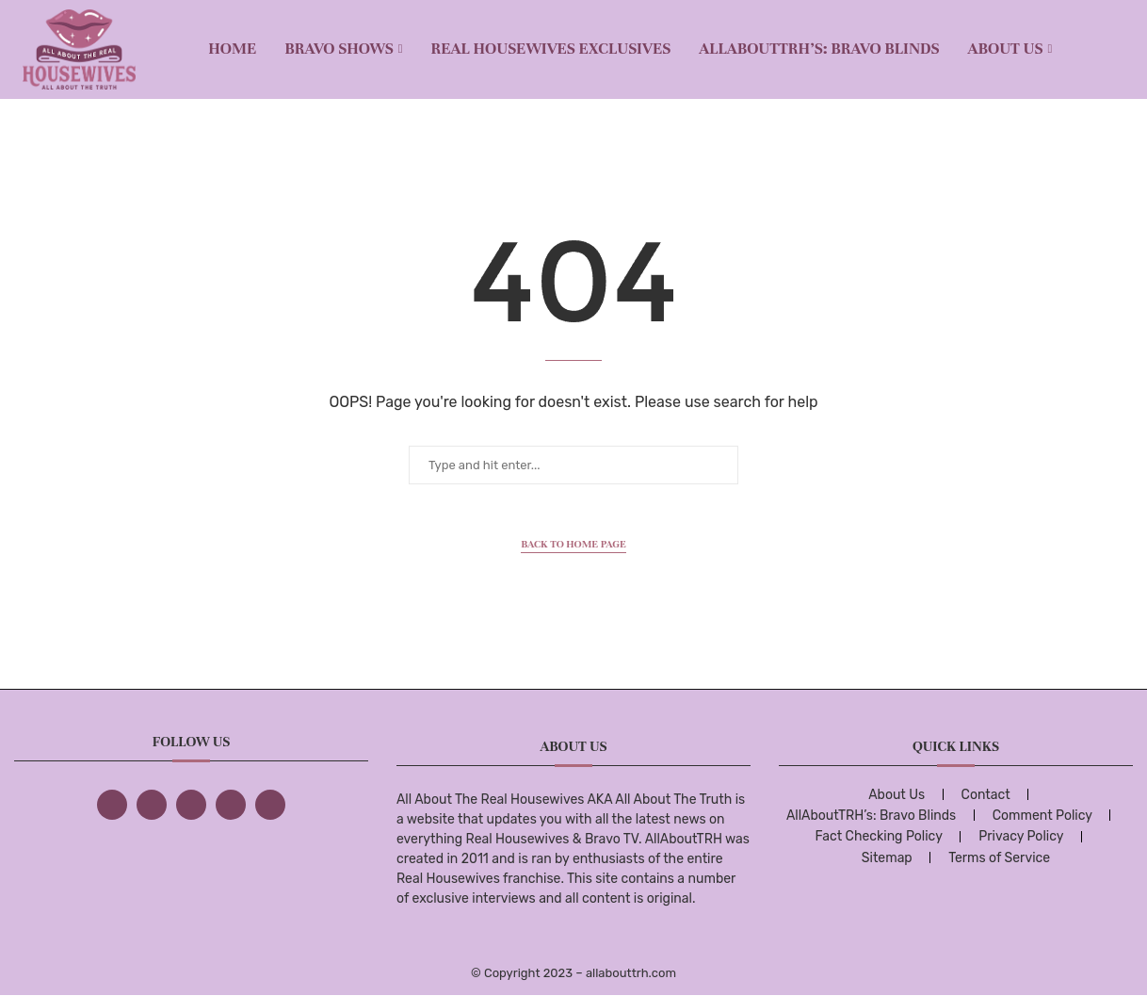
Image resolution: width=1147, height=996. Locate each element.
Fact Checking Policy (878, 836)
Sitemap (887, 858)
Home (232, 48)
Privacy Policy (1020, 836)
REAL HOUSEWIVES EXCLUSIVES (551, 48)
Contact (985, 795)
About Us (1005, 48)
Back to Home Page (573, 543)
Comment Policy (1042, 816)
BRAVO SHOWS (339, 48)
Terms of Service (999, 858)
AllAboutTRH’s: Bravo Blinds (819, 48)
